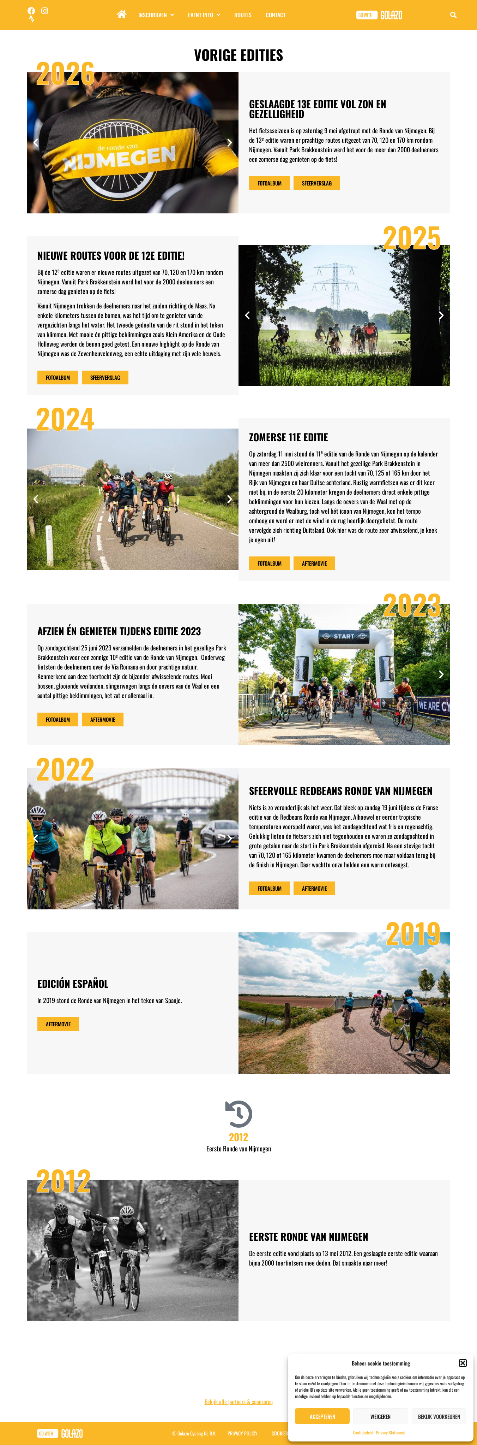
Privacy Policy (243, 1433)
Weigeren (380, 1416)
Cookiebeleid (363, 1432)
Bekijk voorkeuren (439, 1416)
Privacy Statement (390, 1432)
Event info (204, 14)
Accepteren (322, 1416)
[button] (462, 1363)
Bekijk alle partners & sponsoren (239, 1401)
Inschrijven (156, 14)
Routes (243, 15)
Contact (276, 15)
